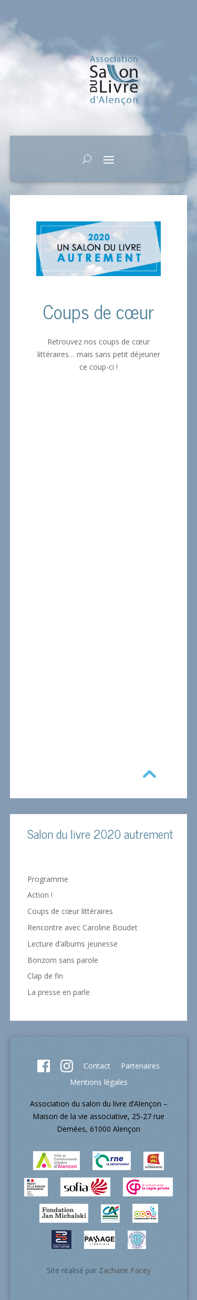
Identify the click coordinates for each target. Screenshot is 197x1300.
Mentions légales (99, 1082)
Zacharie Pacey (125, 1270)
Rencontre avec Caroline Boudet (82, 927)
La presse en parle (58, 992)
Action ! (40, 895)
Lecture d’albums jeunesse (72, 944)
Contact (97, 1066)
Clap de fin (45, 976)
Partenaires (140, 1066)
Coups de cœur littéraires (70, 911)
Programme (47, 879)
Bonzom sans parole (62, 960)
